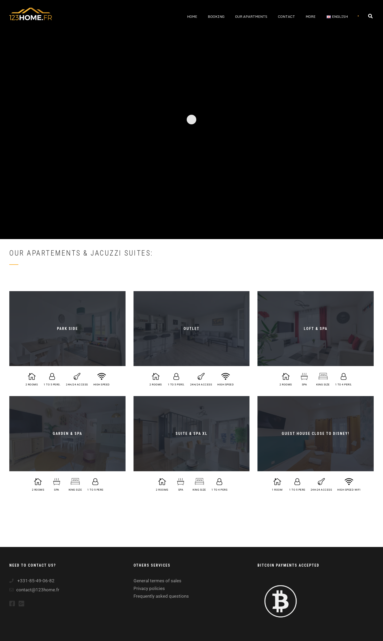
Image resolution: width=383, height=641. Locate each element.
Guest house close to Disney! (315, 433)
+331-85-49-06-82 (35, 580)
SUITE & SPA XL (191, 433)
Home (192, 16)
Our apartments (251, 16)
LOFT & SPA (315, 328)
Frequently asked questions (161, 596)
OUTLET (191, 328)
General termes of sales (157, 580)
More (310, 16)
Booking (216, 16)
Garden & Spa (67, 433)
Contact (286, 16)
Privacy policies (149, 588)
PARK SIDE (67, 328)
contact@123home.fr (37, 589)
